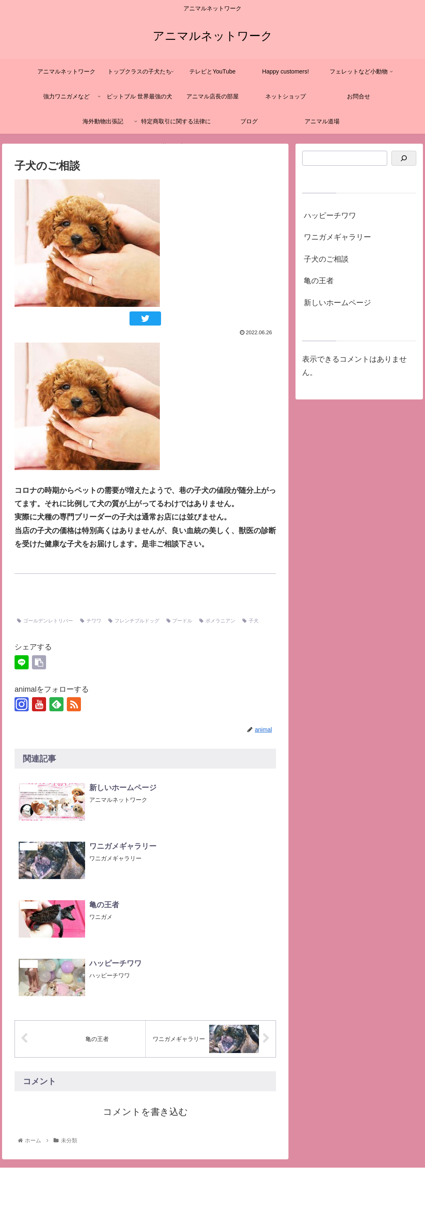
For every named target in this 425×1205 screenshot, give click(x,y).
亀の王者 (319, 281)
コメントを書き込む (145, 1112)
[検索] (403, 158)
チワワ (90, 621)
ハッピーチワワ (330, 215)
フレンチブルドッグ (133, 621)
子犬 (250, 621)
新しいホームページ (337, 303)
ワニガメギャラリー (337, 237)
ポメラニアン (217, 621)
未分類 (28, 604)
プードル (179, 621)
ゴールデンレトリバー (45, 621)
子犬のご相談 (326, 259)
